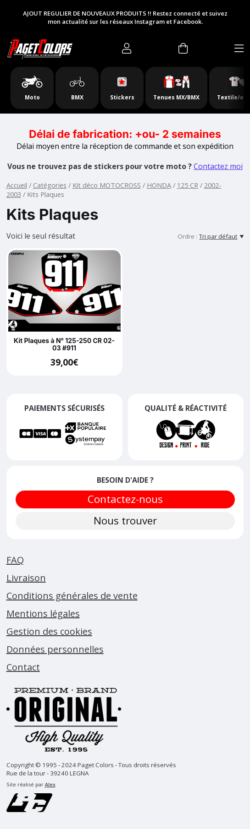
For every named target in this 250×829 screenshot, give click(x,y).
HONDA (159, 185)
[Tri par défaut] (221, 236)
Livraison (26, 578)
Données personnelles (55, 649)
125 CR (187, 185)
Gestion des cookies (49, 631)
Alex (50, 784)
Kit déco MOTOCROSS (106, 185)
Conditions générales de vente (72, 595)
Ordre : (187, 236)
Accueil (16, 185)
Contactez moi (218, 166)
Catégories (50, 185)
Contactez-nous (125, 499)
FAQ (15, 560)
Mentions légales (43, 613)
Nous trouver (125, 520)
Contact (23, 667)
